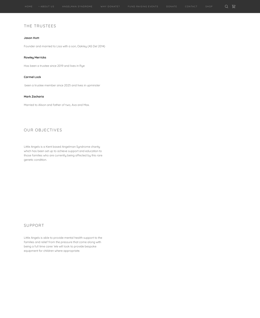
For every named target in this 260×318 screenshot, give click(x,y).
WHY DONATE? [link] (110, 6)
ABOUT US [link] (47, 6)
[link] (233, 6)
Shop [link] (209, 6)
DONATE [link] (171, 6)
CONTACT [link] (191, 6)
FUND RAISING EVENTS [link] (143, 6)
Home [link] (29, 6)
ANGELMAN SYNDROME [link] (77, 6)
